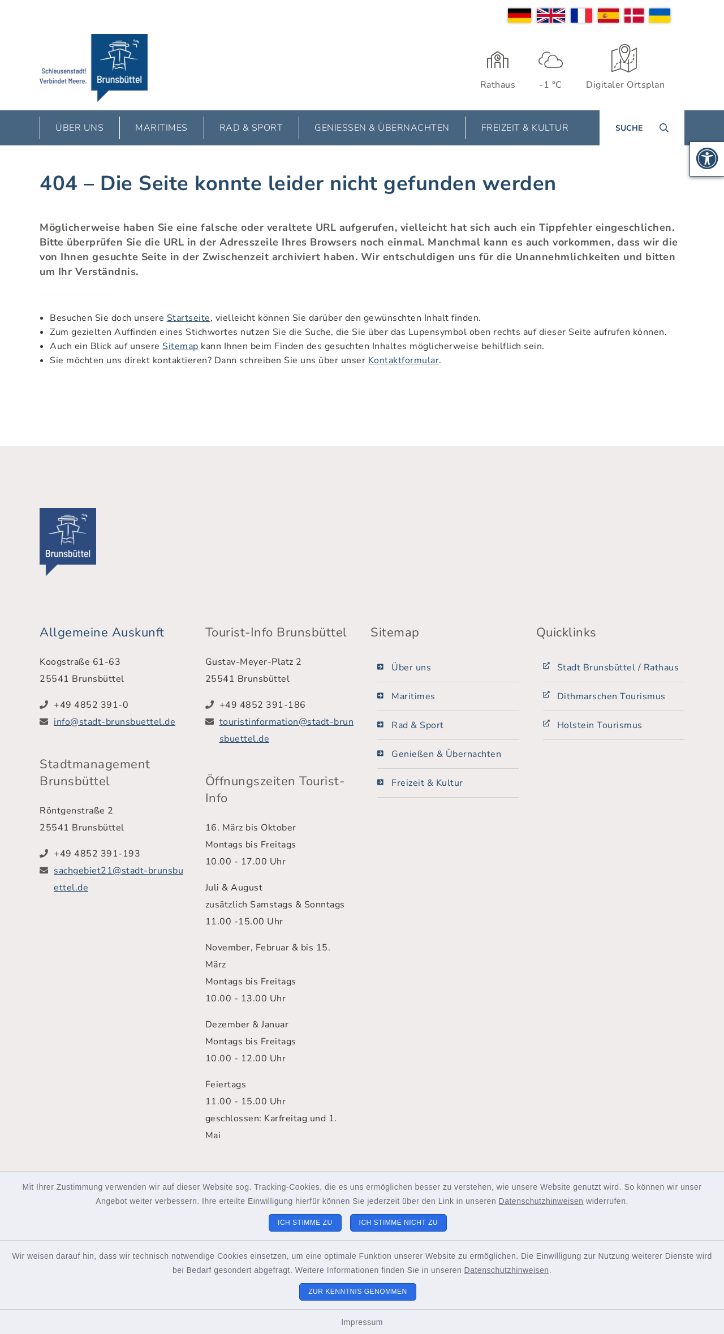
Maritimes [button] (161, 128)
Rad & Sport (417, 725)
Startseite (188, 318)
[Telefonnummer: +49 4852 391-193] (121, 853)
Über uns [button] (79, 128)
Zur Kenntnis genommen (357, 1292)
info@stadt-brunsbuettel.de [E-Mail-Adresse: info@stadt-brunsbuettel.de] (114, 722)
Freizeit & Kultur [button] (525, 128)
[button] (707, 159)
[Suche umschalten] (642, 127)
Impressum (362, 1322)
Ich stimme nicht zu (398, 1223)
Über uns (411, 667)
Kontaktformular (403, 360)
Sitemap (180, 346)
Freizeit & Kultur (427, 783)
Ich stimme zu (305, 1223)
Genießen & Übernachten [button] (382, 128)
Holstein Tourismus (600, 725)
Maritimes (413, 696)
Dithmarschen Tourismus (611, 696)
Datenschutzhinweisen (541, 1201)
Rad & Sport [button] (251, 128)
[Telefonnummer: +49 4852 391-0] (121, 704)
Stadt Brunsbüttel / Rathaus (618, 667)
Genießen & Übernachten (446, 754)
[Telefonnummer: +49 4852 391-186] (286, 704)
